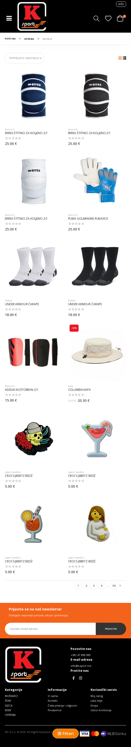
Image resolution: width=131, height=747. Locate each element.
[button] (96, 18)
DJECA (8, 705)
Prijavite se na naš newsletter (35, 609)
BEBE (8, 710)
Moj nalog (97, 696)
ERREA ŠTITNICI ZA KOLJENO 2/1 (26, 133)
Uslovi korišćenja (101, 710)
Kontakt (53, 700)
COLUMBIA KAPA (79, 390)
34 (113, 585)
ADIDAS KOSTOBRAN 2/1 (21, 390)
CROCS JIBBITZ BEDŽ (19, 476)
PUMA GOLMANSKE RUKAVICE (88, 218)
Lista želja (96, 700)
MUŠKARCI (11, 696)
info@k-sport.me (81, 666)
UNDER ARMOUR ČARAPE (22, 304)
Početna (10, 38)
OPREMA (29, 38)
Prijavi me (111, 628)
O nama (53, 696)
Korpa (94, 705)
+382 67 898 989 (81, 655)
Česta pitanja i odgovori (62, 705)
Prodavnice (54, 710)
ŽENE (8, 700)
